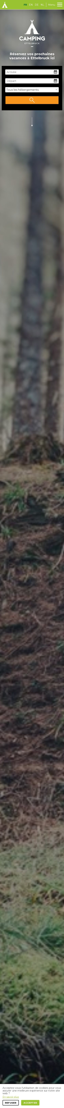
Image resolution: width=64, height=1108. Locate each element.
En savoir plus (11, 1097)
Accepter (30, 1102)
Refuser (10, 1102)
